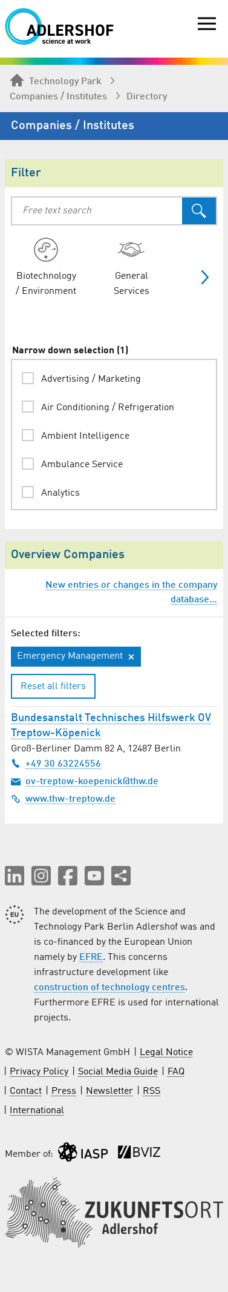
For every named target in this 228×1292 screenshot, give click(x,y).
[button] (14, 875)
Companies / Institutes (58, 97)
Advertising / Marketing (91, 379)
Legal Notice (166, 1052)
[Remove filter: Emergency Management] (131, 657)
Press (63, 1091)
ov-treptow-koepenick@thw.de (84, 781)
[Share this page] (121, 875)
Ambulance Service (82, 465)
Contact (26, 1091)
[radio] (46, 267)
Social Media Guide (118, 1072)
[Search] (199, 211)
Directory (146, 97)
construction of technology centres (109, 988)
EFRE (91, 957)
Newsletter (109, 1091)
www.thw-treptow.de (63, 798)
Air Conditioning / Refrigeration (107, 408)
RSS (151, 1091)
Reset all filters (53, 686)
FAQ (176, 1072)
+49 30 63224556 (56, 763)
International (37, 1111)
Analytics (60, 493)
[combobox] (97, 211)
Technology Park (56, 81)
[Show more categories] (200, 277)
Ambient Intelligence (85, 436)
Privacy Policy (39, 1072)
